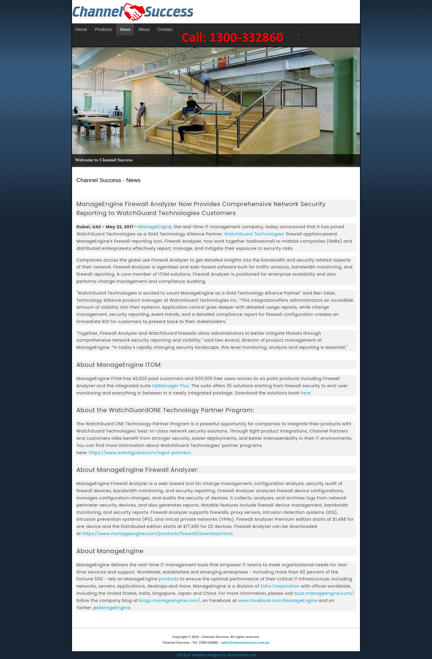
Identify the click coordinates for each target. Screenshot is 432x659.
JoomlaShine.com (241, 655)
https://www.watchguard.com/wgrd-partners (140, 453)
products (169, 579)
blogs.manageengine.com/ (169, 601)
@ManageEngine (111, 608)
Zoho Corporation (280, 586)
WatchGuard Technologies (254, 234)
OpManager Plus (170, 386)
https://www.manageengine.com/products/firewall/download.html (157, 534)
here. (306, 393)
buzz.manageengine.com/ (324, 593)
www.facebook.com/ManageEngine (277, 601)
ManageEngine (155, 227)
